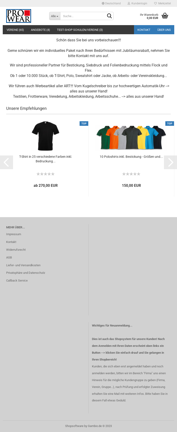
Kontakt (143, 30)
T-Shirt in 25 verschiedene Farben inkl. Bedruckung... (45, 159)
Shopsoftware (74, 426)
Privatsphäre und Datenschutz (25, 272)
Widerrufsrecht (16, 249)
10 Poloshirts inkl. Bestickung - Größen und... (131, 156)
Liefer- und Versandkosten (23, 265)
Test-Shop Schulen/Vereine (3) (80, 30)
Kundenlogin (137, 3)
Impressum (13, 234)
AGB (9, 257)
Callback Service (17, 280)
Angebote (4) (40, 30)
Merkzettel (162, 3)
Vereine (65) (15, 30)
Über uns (164, 30)
